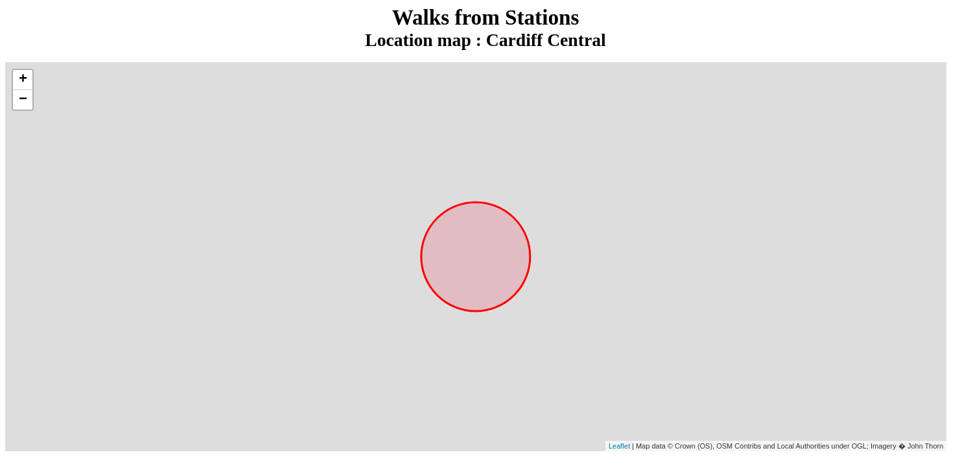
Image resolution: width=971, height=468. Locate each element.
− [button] (23, 100)
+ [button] (23, 79)
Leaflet (619, 446)
